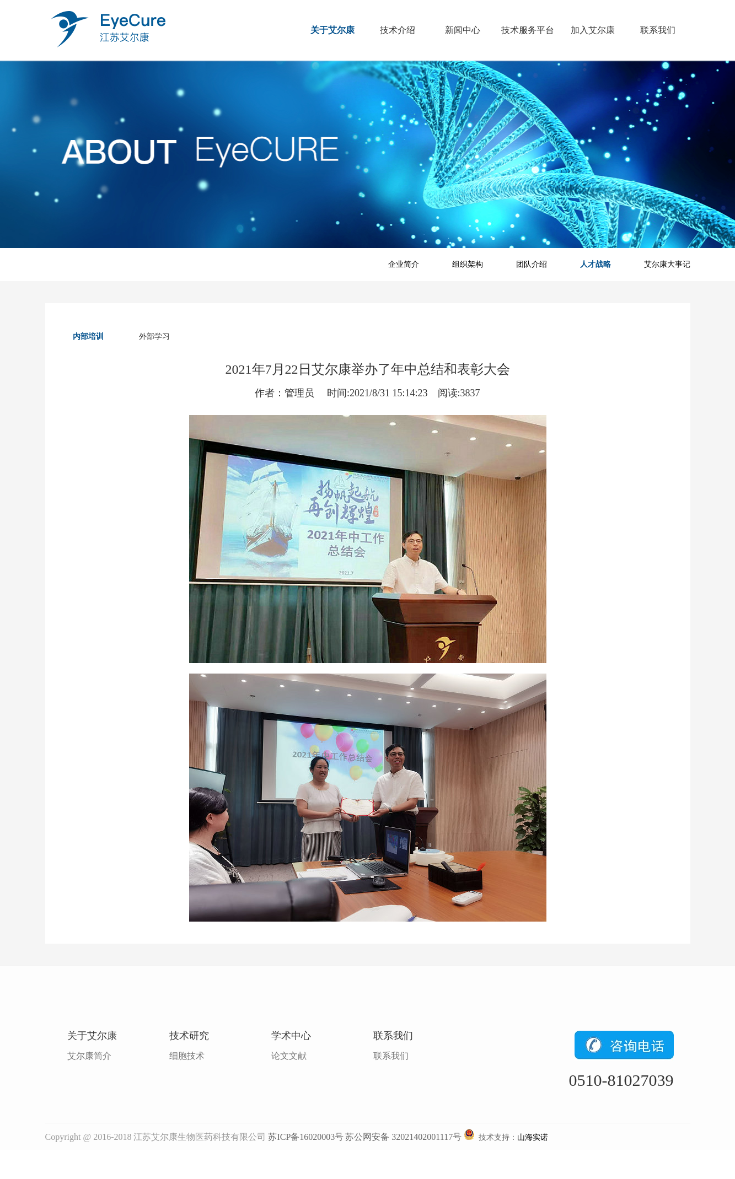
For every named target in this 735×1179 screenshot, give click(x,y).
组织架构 (467, 264)
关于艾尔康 (332, 30)
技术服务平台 (527, 30)
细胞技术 (187, 1055)
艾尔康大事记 (667, 264)
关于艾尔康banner (367, 154)
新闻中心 (462, 30)
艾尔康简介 (89, 1055)
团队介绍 (531, 264)
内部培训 (88, 336)
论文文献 (289, 1055)
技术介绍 (397, 30)
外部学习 (154, 336)
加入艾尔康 (593, 30)
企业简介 (403, 264)
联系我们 (657, 30)
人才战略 (595, 264)
